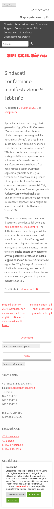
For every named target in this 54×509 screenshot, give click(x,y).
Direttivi (8, 24)
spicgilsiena (10, 112)
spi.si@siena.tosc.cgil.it (36, 17)
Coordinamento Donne (17, 36)
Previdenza (26, 32)
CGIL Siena (8, 440)
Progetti (8, 28)
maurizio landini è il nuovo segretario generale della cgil (41, 309)
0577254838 (42, 10)
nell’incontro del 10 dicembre (21, 226)
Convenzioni (11, 32)
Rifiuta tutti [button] (12, 500)
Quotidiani (42, 24)
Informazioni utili (29, 289)
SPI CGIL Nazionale (12, 444)
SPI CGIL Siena (27, 56)
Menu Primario (9, 5)
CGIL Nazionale (10, 436)
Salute (37, 28)
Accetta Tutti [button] (34, 494)
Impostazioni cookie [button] (15, 494)
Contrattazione (23, 28)
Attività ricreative (24, 24)
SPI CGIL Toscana (11, 448)
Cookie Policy (21, 486)
